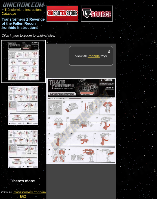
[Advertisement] (136, 121)
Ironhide (94, 56)
